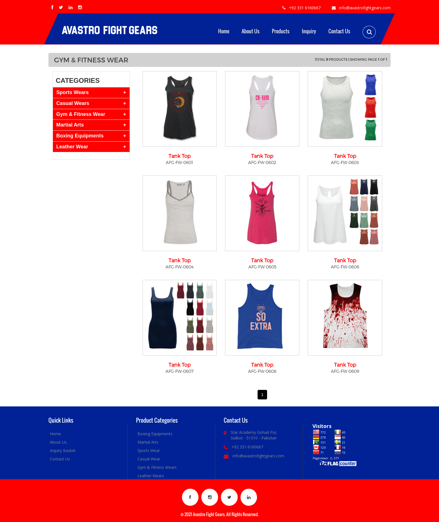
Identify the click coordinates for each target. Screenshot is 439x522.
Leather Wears (150, 475)
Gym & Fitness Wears (157, 467)
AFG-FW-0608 (262, 371)
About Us (251, 31)
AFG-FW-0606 (345, 266)
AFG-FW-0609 (345, 371)
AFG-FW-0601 (179, 162)
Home (223, 31)
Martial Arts (147, 442)
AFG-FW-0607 (179, 371)
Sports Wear (148, 450)
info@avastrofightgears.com (365, 7)
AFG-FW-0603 (345, 162)
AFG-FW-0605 (262, 266)
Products (280, 31)
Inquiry (309, 31)
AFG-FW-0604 (179, 266)
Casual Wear (148, 459)
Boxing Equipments (154, 433)
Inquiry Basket (63, 450)
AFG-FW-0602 (262, 162)
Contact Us (339, 31)
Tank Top (180, 156)
